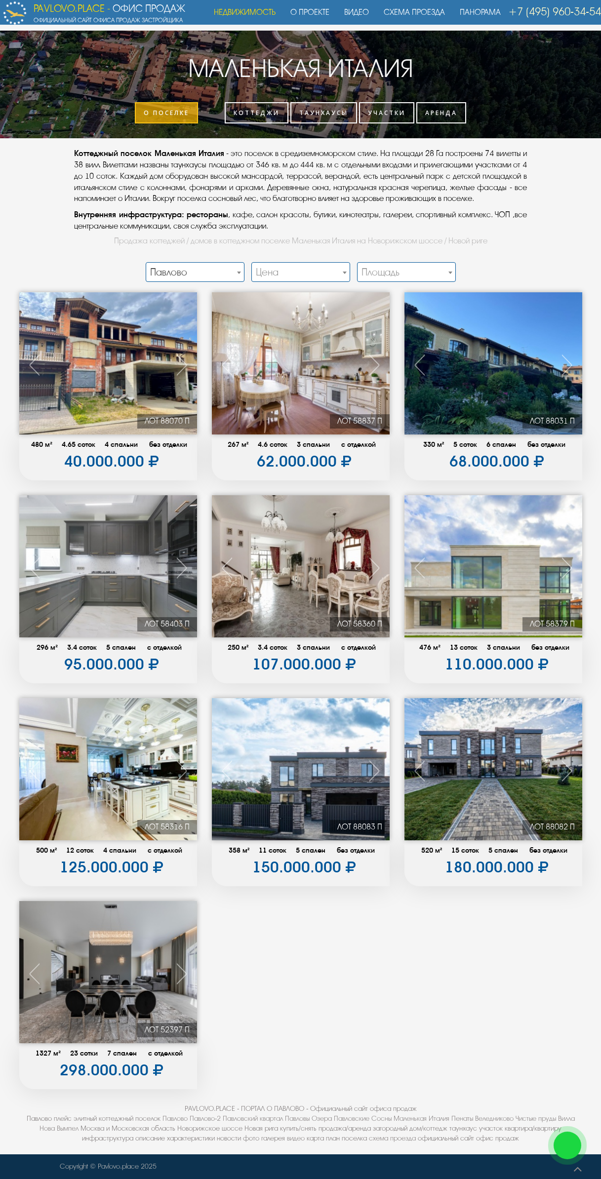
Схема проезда (409, 17)
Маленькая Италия (421, 1118)
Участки (386, 113)
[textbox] (301, 272)
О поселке (166, 113)
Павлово (175, 1118)
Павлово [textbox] (168, 272)
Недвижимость (240, 17)
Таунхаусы (323, 113)
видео (296, 1138)
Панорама (475, 17)
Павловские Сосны (363, 1118)
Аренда (441, 113)
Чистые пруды (536, 1118)
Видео (351, 17)
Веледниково (494, 1118)
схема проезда (392, 1138)
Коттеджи (257, 113)
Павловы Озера (308, 1118)
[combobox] (195, 272)
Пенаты (462, 1118)
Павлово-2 (205, 1118)
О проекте (304, 17)
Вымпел (68, 1128)
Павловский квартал (253, 1118)
